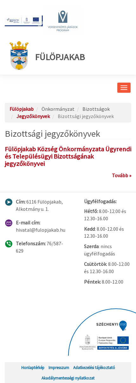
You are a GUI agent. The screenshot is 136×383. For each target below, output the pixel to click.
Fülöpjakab (47, 55)
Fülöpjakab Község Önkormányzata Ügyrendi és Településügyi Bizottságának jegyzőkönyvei (68, 156)
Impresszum (59, 367)
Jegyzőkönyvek (33, 116)
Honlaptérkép (32, 367)
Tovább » (121, 175)
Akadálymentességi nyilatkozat (68, 377)
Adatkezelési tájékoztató (94, 367)
